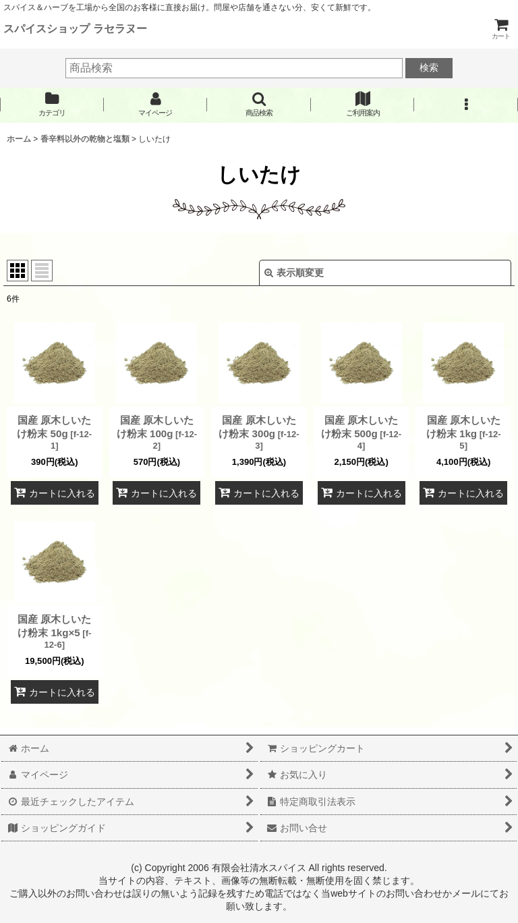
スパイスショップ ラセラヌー (75, 28)
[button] (259, 104)
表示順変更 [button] (294, 272)
